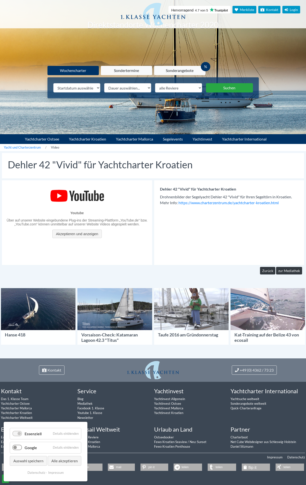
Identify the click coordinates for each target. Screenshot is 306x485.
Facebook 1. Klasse (90, 408)
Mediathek (85, 403)
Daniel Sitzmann (242, 446)
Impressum (275, 457)
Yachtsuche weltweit (245, 399)
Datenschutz (296, 457)
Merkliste (244, 10)
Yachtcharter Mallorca (134, 139)
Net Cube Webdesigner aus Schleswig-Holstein (263, 442)
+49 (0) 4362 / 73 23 (254, 370)
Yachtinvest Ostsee (167, 403)
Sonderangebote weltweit (248, 403)
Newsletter (85, 418)
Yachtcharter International (244, 139)
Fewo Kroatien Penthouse (172, 446)
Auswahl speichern (28, 461)
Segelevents (173, 139)
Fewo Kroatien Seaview (171, 442)
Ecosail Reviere (88, 437)
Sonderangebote (180, 70)
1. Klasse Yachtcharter (11, 137)
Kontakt (269, 10)
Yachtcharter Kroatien (87, 139)
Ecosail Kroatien (88, 442)
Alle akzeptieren (64, 461)
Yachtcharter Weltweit (17, 418)
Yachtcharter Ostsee (42, 139)
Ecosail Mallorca (88, 446)
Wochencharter (73, 70)
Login (291, 10)
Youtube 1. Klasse (89, 413)
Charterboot (239, 437)
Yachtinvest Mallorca (168, 408)
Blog (80, 399)
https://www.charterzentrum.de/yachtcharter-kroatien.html (228, 202)
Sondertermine (126, 70)
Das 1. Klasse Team (14, 399)
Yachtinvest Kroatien (168, 413)
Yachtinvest (202, 139)
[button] (121, 467)
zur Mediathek (289, 271)
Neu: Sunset (198, 442)
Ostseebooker (164, 437)
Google (31, 447)
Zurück (267, 271)
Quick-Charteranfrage (246, 408)
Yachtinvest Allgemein (169, 399)
